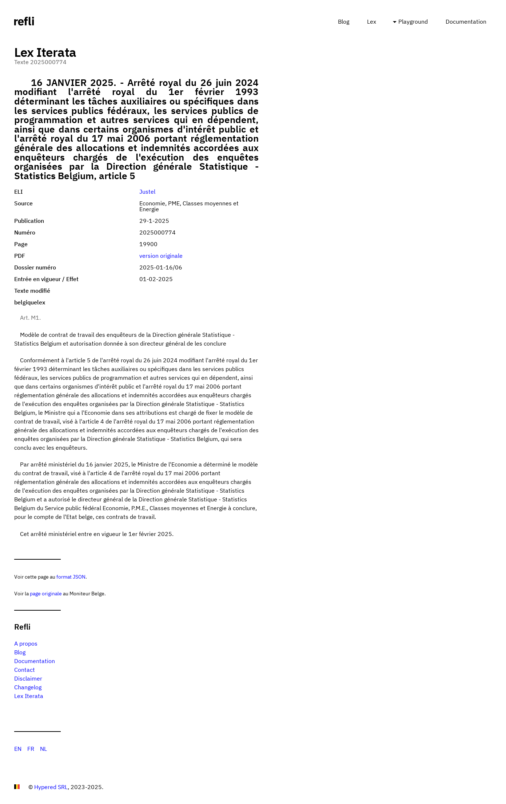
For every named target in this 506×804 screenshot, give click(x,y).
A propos (25, 643)
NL (43, 748)
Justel (147, 191)
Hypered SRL (51, 787)
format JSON (70, 576)
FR (30, 748)
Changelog (27, 687)
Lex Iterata (28, 695)
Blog (343, 21)
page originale (46, 593)
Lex (371, 21)
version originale (161, 255)
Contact (24, 669)
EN (17, 748)
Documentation (466, 21)
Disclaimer (28, 678)
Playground (413, 21)
